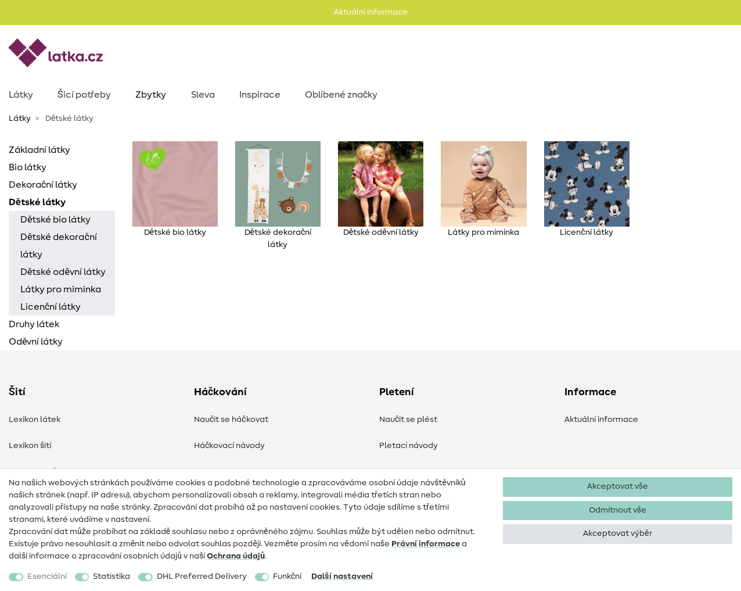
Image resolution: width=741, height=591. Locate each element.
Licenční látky (50, 306)
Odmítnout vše (617, 510)
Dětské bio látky (55, 219)
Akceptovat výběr (617, 533)
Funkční (287, 576)
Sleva (203, 94)
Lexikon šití (30, 446)
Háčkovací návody (229, 446)
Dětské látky (37, 202)
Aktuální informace (601, 420)
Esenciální (47, 576)
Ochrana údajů (236, 556)
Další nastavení (341, 576)
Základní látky (39, 150)
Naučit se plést (408, 420)
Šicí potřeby (84, 94)
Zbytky (150, 94)
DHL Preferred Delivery (202, 576)
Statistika (111, 576)
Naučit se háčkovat (231, 420)
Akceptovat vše (617, 486)
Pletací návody (408, 446)
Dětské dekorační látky (58, 245)
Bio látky (27, 167)
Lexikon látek (34, 420)
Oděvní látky (36, 341)
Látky (21, 94)
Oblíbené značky (341, 94)
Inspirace (259, 94)
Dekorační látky (43, 184)
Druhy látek (34, 324)
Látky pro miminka (60, 289)
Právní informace (425, 544)
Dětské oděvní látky (63, 272)
